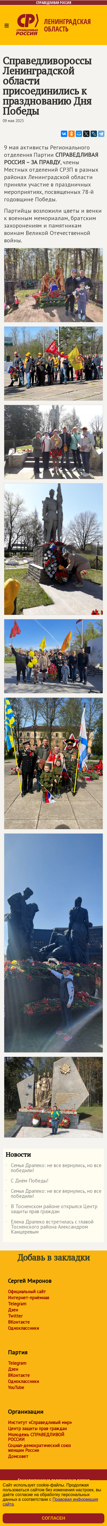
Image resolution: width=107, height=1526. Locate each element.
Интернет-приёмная (28, 1297)
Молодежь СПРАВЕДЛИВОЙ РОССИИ (36, 1437)
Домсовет (18, 1456)
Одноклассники (23, 1328)
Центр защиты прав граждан (37, 1428)
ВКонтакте (19, 1322)
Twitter (15, 1316)
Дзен (13, 1309)
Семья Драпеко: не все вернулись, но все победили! (53, 1168)
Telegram (17, 1303)
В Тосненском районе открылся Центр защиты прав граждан (51, 1209)
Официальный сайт (27, 1291)
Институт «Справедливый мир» (40, 1422)
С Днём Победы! (27, 1181)
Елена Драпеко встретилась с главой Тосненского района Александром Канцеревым (49, 1227)
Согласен (53, 1518)
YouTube (16, 1387)
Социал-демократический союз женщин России (39, 1448)
